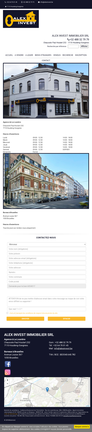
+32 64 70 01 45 (11, 2)
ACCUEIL (9, 55)
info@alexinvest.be (45, 2)
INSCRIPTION (81, 55)
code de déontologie (11, 414)
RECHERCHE (67, 55)
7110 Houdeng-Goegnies (14, 6)
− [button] (7, 384)
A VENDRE (19, 55)
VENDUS (57, 55)
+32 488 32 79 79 (27, 2)
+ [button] (7, 380)
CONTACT (46, 60)
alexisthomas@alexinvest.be (72, 416)
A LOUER (29, 55)
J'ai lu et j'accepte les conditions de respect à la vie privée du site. (33, 313)
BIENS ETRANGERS (43, 55)
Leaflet (88, 406)
